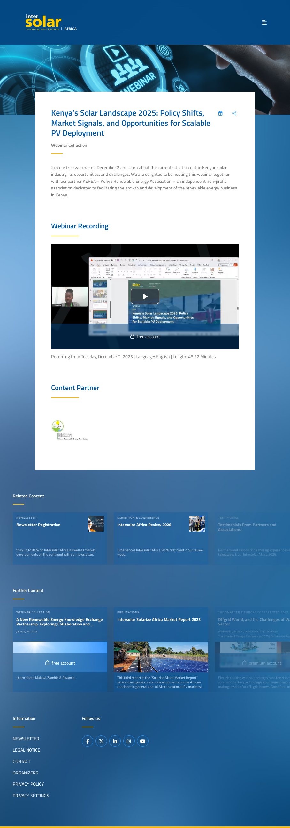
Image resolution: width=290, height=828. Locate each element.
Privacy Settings (31, 795)
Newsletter (26, 738)
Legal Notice (26, 749)
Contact (21, 761)
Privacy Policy (28, 784)
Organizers (25, 772)
